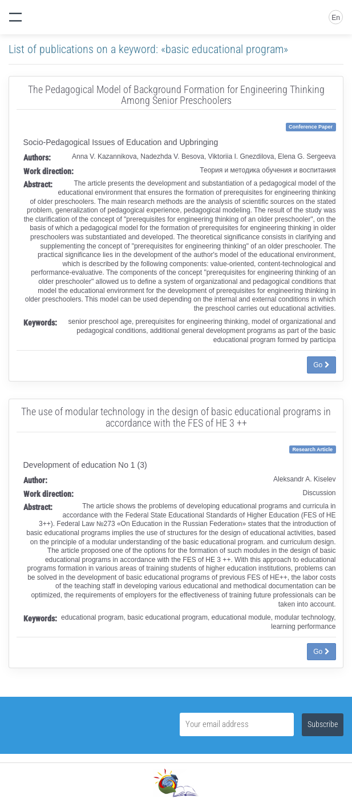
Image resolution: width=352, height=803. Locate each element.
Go (321, 365)
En (335, 18)
